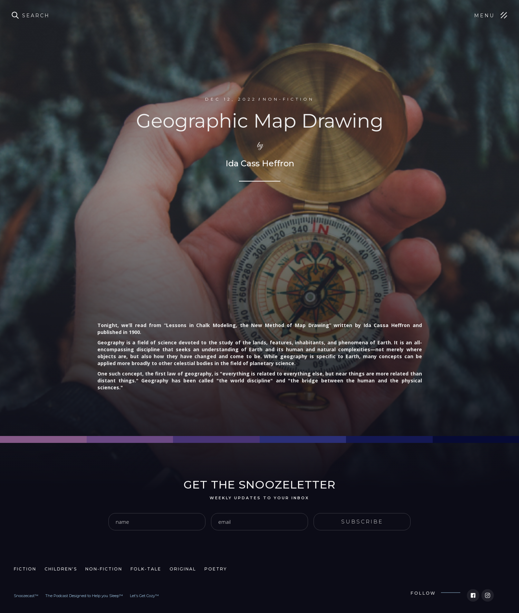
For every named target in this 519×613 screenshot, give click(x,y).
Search (36, 15)
